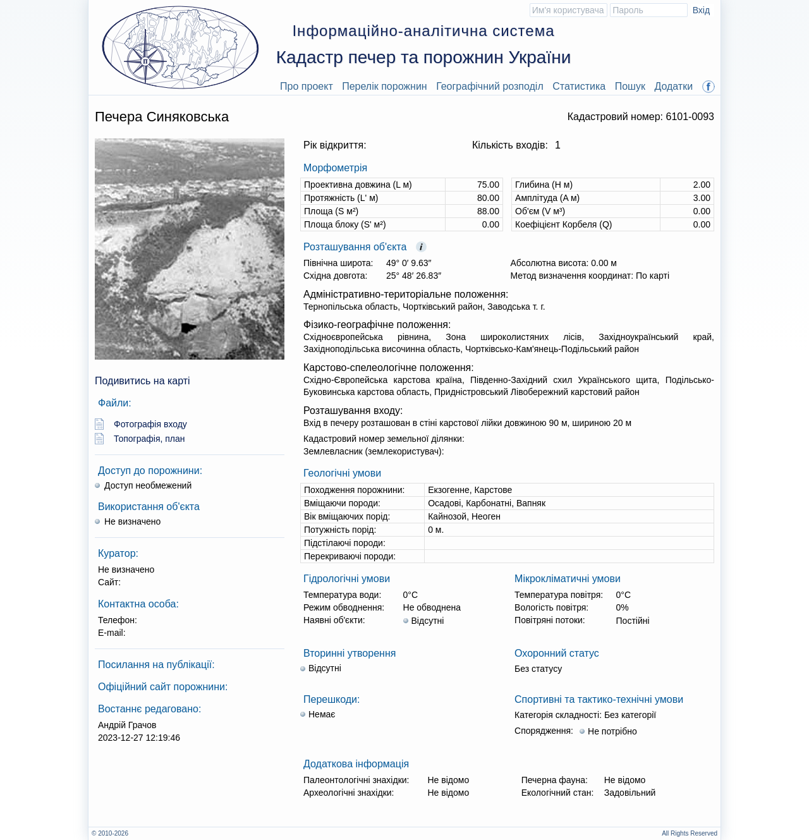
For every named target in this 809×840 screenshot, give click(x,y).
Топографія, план (149, 439)
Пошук (630, 86)
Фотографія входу (150, 424)
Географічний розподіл (490, 86)
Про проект (306, 86)
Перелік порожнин (384, 86)
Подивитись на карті (142, 380)
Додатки (673, 86)
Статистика (578, 86)
